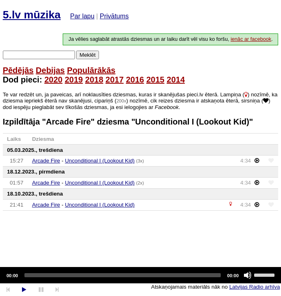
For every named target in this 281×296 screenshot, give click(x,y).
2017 (114, 79)
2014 (176, 79)
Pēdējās (18, 70)
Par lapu (82, 16)
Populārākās (91, 70)
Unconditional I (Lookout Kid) (99, 161)
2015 (155, 79)
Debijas (50, 70)
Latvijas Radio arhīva (254, 287)
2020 (53, 79)
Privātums (114, 16)
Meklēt (87, 55)
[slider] (122, 275)
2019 (74, 79)
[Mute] (248, 275)
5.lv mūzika (32, 15)
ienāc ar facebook (251, 39)
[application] (140, 275)
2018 (94, 79)
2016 (135, 79)
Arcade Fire (46, 161)
